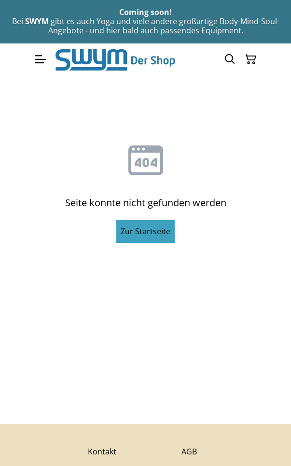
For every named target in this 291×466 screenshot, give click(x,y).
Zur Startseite (145, 231)
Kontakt (102, 451)
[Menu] (40, 59)
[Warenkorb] (251, 59)
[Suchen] (229, 59)
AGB (189, 451)
